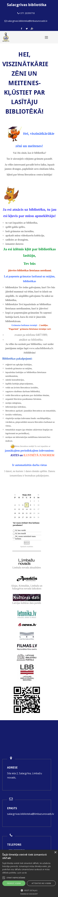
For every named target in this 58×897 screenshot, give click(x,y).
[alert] (29, 873)
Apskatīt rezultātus (26, 546)
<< (15, 495)
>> (38, 495)
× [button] (55, 852)
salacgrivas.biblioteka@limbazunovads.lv (30, 814)
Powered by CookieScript (29, 894)
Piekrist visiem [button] (14, 883)
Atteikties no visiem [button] (41, 883)
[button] (29, 890)
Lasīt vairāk (22, 873)
